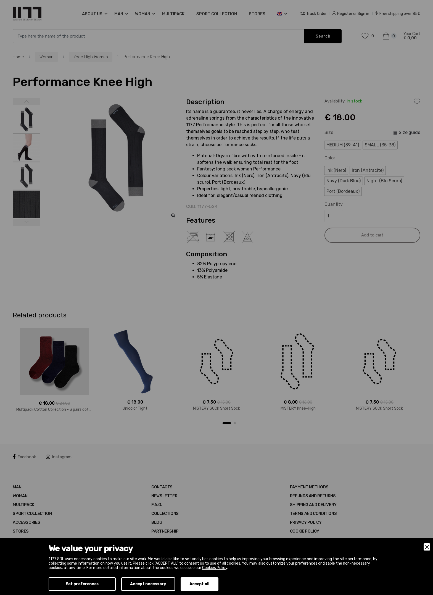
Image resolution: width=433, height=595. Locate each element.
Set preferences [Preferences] (82, 584)
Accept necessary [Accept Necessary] (148, 584)
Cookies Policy (214, 567)
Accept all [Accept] (199, 584)
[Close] (427, 547)
